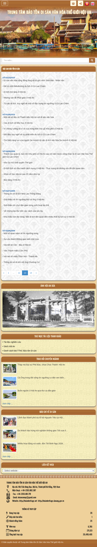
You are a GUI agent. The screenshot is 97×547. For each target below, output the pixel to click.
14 (31, 273)
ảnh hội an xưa (48, 286)
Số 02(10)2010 (8, 78)
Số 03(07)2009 (8, 191)
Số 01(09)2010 (8, 114)
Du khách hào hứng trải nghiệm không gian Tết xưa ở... (43, 430)
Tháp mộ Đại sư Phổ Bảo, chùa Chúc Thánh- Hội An (41, 365)
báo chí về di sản (48, 412)
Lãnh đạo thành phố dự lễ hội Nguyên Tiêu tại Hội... (41, 417)
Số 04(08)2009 (8, 151)
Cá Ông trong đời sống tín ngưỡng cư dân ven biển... (42, 377)
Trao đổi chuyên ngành (47, 359)
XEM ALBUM (48, 311)
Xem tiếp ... (7, 403)
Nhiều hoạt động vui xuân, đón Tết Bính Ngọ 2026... (41, 443)
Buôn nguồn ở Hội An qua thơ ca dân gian (37, 390)
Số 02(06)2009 (8, 231)
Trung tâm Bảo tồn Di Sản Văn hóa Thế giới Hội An (42, 542)
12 (19, 273)
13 (25, 273)
